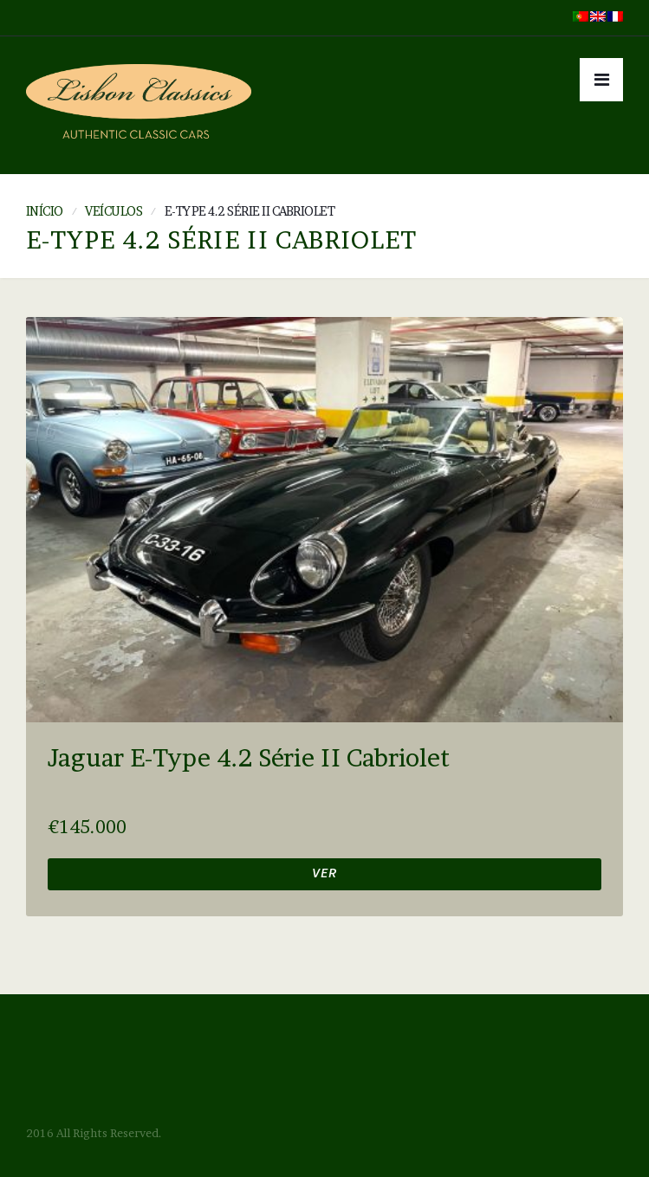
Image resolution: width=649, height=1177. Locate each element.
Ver (324, 875)
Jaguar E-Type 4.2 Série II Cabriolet (249, 758)
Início (44, 211)
